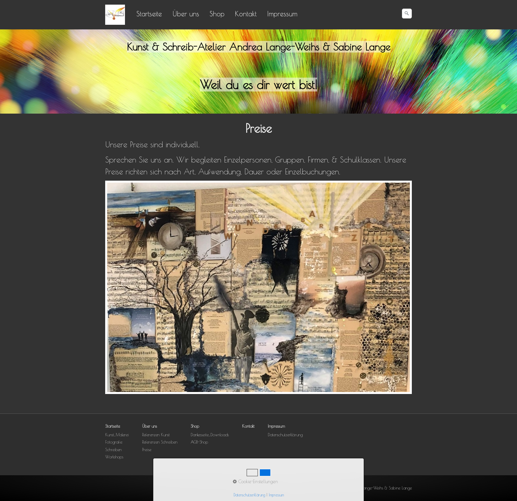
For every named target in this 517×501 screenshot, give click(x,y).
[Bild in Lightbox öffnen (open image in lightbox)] (258, 287)
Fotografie (113, 442)
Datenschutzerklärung (285, 434)
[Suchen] (406, 13)
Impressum (282, 14)
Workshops (114, 456)
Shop (217, 14)
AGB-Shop (199, 442)
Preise (146, 449)
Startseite (149, 14)
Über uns (185, 14)
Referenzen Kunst (156, 434)
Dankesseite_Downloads (210, 434)
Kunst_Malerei (117, 434)
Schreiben (113, 449)
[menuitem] (149, 13)
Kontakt (246, 14)
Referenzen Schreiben (159, 442)
